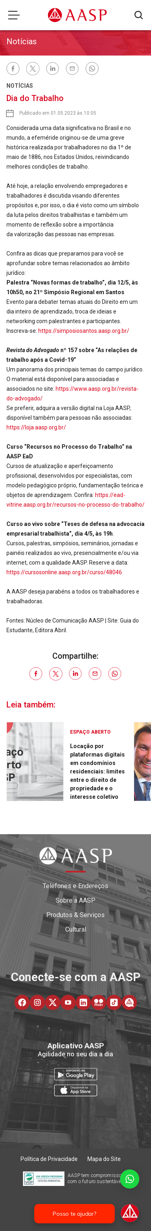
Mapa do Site (104, 1159)
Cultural (75, 929)
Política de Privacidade (49, 1159)
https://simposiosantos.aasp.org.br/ (83, 331)
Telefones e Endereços (75, 886)
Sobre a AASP (75, 900)
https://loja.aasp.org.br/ (36, 427)
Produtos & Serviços (75, 915)
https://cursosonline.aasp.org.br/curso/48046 (64, 572)
